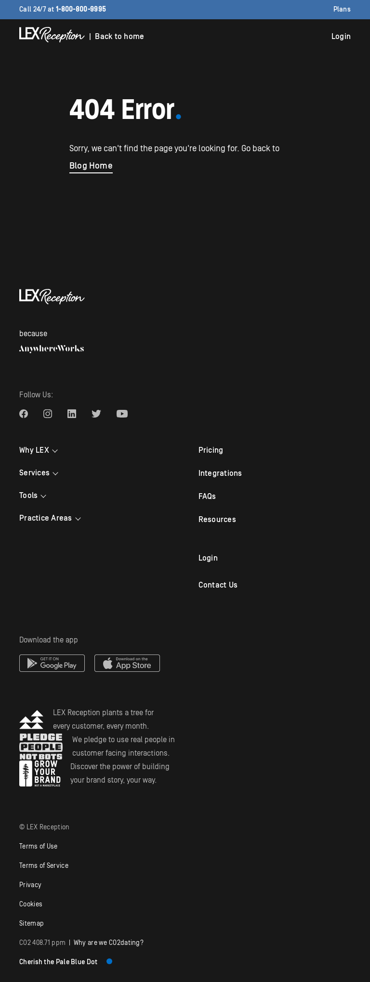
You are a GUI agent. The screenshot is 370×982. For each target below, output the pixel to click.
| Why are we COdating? (81, 943)
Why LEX (34, 450)
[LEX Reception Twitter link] (96, 414)
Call (62, 9)
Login (341, 36)
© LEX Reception (44, 827)
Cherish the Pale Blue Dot (65, 962)
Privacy (30, 885)
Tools (28, 495)
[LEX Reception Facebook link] (23, 413)
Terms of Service (43, 866)
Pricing (211, 450)
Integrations (220, 473)
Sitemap (31, 923)
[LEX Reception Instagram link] (47, 413)
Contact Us (218, 585)
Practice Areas (45, 518)
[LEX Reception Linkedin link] (71, 413)
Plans (342, 9)
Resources (217, 520)
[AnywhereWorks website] (51, 349)
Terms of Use (38, 846)
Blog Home (91, 165)
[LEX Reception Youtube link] (122, 414)
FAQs (207, 496)
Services (34, 473)
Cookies (30, 904)
